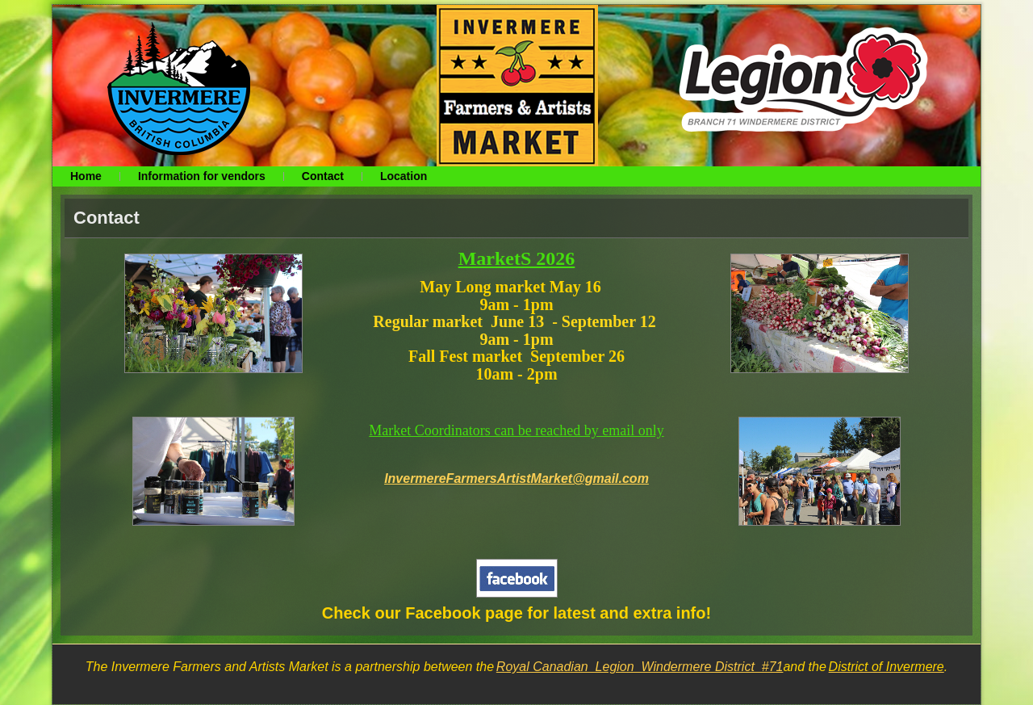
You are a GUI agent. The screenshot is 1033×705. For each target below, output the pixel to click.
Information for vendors (202, 176)
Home (86, 176)
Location (403, 176)
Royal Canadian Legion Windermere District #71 (640, 667)
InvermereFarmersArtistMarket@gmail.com (516, 478)
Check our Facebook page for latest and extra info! (516, 613)
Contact (323, 176)
